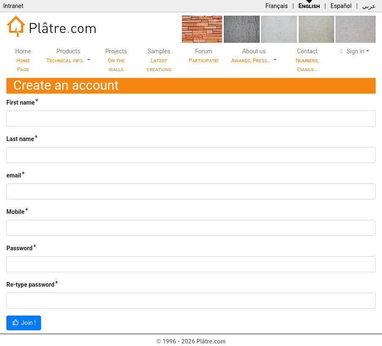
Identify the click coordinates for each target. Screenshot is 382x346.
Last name (20, 139)
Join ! (24, 323)
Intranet (13, 6)
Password (19, 248)
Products (65, 56)
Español (341, 6)
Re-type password (30, 284)
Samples (159, 60)
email (13, 175)
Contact (307, 60)
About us (251, 56)
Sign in (351, 51)
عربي (369, 6)
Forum (204, 56)
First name (20, 102)
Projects (116, 60)
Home (23, 60)
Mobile (15, 211)
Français (276, 6)
